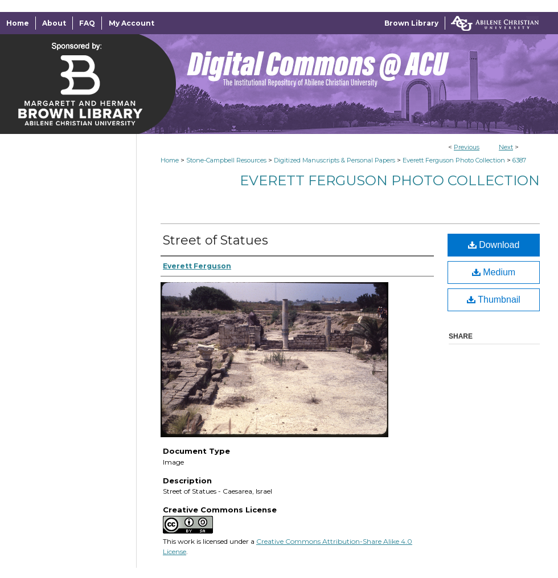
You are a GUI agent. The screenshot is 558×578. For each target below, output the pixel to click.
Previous (466, 147)
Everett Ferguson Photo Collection (454, 160)
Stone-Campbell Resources (226, 160)
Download (494, 245)
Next (506, 147)
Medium (493, 272)
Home (170, 160)
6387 (519, 160)
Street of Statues (215, 240)
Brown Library (411, 23)
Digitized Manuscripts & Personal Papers (334, 160)
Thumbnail (493, 299)
